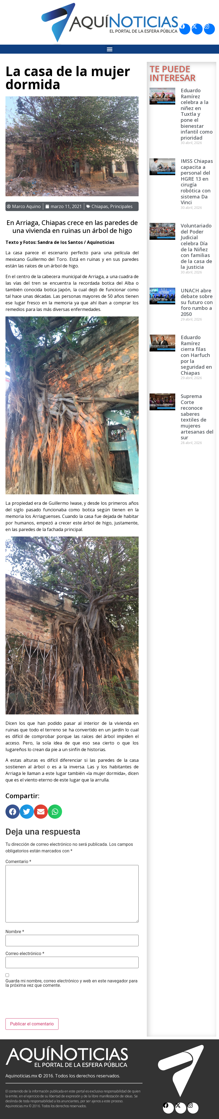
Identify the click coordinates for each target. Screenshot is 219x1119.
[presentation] (47, 1005)
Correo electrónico (24, 953)
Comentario (18, 862)
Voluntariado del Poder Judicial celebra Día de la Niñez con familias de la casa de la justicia (196, 246)
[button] (109, 49)
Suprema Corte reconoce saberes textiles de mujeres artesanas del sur (197, 417)
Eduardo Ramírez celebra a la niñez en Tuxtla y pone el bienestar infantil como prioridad (197, 114)
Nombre (14, 932)
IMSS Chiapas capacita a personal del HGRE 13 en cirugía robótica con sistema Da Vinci (197, 182)
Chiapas (100, 206)
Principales (121, 206)
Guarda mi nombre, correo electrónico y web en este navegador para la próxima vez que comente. (71, 983)
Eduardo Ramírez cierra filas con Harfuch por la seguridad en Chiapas (196, 355)
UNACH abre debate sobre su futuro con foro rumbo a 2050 (197, 302)
